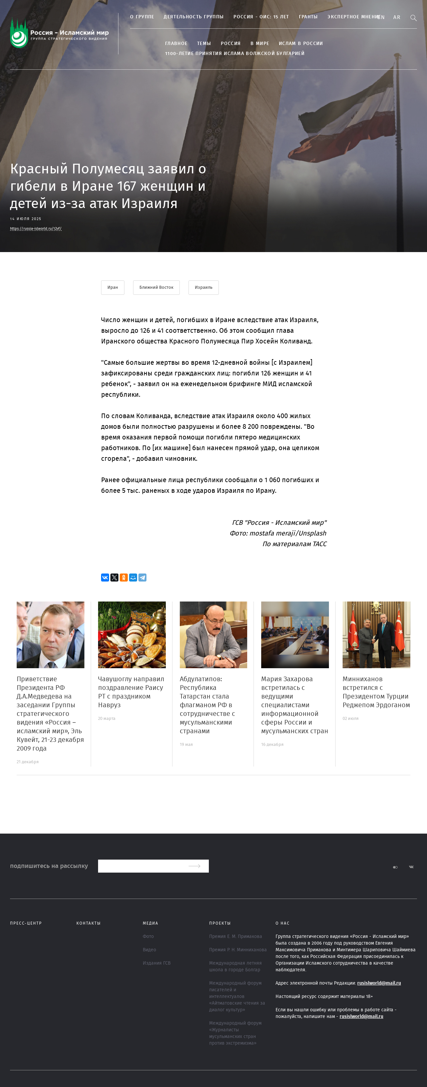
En (381, 17)
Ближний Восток (156, 287)
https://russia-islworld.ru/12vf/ (36, 228)
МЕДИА (150, 923)
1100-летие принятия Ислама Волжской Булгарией (235, 53)
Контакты (88, 923)
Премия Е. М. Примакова (235, 936)
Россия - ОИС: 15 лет (261, 17)
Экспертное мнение (354, 17)
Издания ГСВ (156, 963)
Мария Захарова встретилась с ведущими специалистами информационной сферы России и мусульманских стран (294, 705)
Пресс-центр (26, 923)
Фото (148, 936)
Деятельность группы (194, 17)
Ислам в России (301, 43)
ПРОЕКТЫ (220, 923)
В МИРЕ (260, 43)
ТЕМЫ (204, 43)
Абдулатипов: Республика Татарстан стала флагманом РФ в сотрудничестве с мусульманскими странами (207, 705)
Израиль (203, 287)
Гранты (308, 17)
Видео (149, 950)
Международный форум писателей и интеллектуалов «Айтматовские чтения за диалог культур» (237, 996)
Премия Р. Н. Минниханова (238, 950)
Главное (176, 43)
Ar (397, 17)
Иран (112, 287)
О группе (142, 17)
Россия (231, 43)
